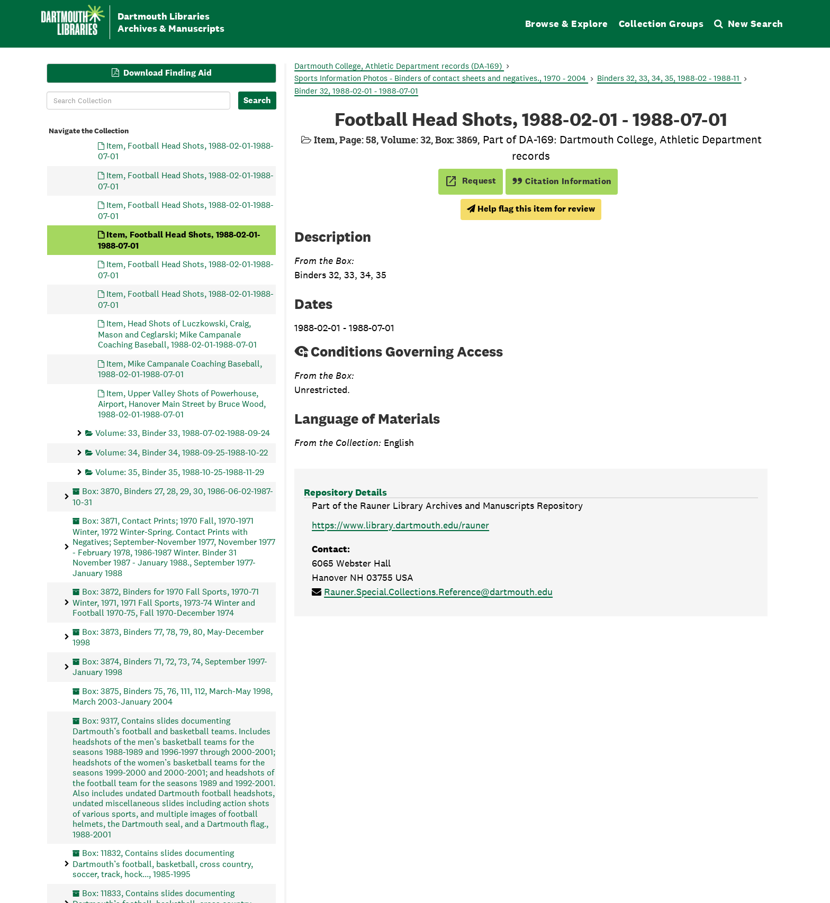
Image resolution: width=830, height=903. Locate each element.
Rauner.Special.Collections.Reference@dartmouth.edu (438, 592)
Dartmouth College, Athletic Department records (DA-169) (399, 66)
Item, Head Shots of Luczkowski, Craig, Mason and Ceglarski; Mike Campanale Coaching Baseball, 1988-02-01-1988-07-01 (177, 334)
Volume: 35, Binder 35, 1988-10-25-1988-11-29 (179, 471)
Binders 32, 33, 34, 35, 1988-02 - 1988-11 (669, 78)
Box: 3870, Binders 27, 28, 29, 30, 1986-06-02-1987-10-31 (173, 496)
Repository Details (345, 492)
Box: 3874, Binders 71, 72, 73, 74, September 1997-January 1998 (170, 666)
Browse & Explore (566, 23)
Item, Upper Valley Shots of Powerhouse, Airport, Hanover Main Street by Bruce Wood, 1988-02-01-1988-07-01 (182, 403)
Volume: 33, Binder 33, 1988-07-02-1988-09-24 (182, 433)
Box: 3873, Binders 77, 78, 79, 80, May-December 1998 (168, 636)
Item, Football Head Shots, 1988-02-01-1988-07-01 (186, 151)
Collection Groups (661, 23)
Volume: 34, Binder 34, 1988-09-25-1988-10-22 (181, 452)
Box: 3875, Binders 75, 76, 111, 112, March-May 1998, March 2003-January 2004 (173, 696)
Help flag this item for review (531, 208)
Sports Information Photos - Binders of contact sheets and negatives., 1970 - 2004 (441, 78)
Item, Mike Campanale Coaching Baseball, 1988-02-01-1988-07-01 (180, 368)
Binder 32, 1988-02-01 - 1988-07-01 (356, 91)
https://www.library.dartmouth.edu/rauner (400, 525)
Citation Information (562, 181)
